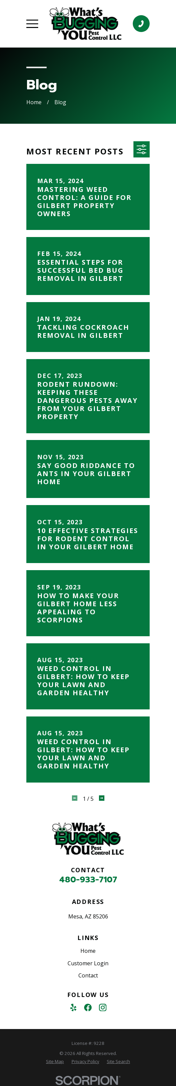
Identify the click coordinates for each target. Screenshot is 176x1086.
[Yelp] (73, 1007)
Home (88, 951)
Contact (88, 975)
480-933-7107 (88, 880)
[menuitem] (55, 1061)
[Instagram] (102, 1007)
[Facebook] (88, 1007)
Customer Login (88, 963)
